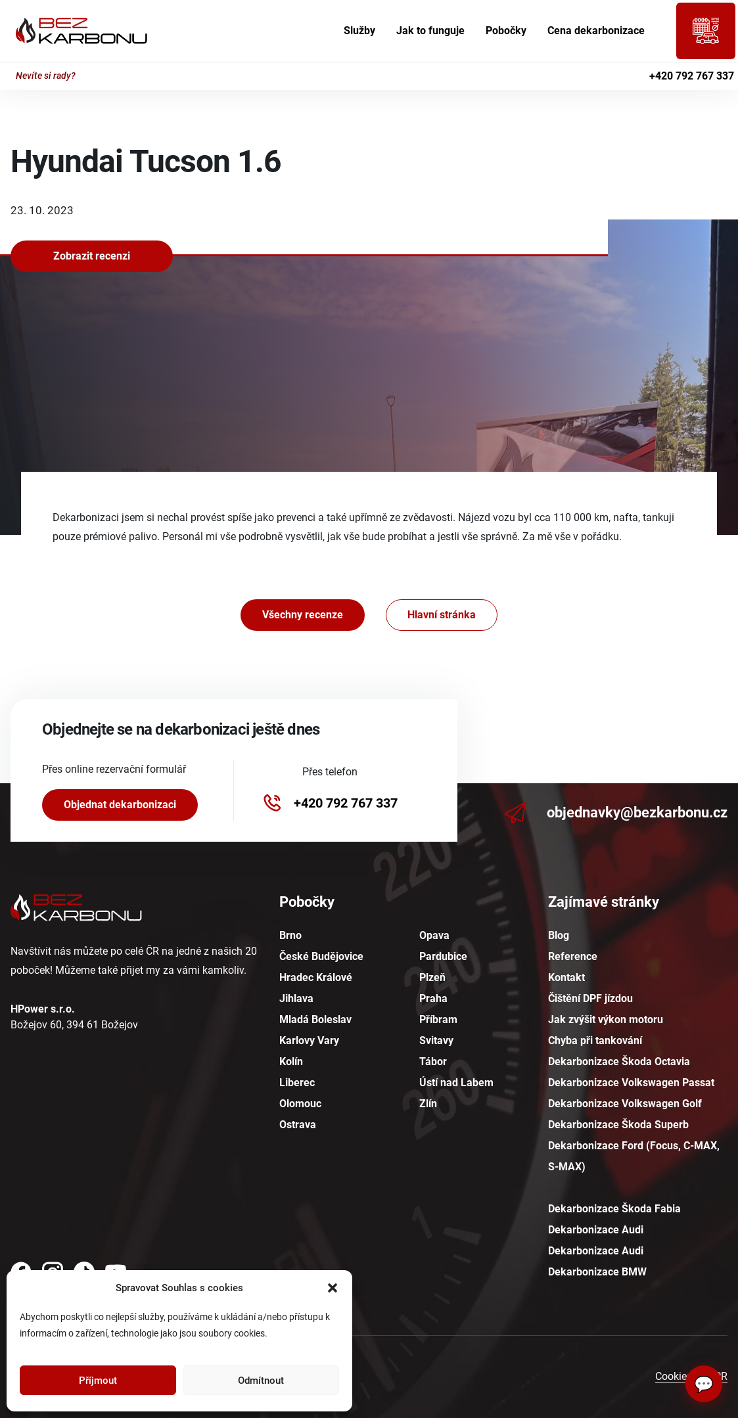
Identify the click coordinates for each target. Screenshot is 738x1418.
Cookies (673, 1376)
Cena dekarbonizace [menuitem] (596, 30)
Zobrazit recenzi (91, 256)
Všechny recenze (302, 614)
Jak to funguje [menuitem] (430, 30)
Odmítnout (261, 1380)
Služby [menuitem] (359, 30)
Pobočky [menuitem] (506, 30)
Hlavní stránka (441, 614)
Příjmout (98, 1380)
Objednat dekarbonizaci (120, 804)
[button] (332, 1287)
